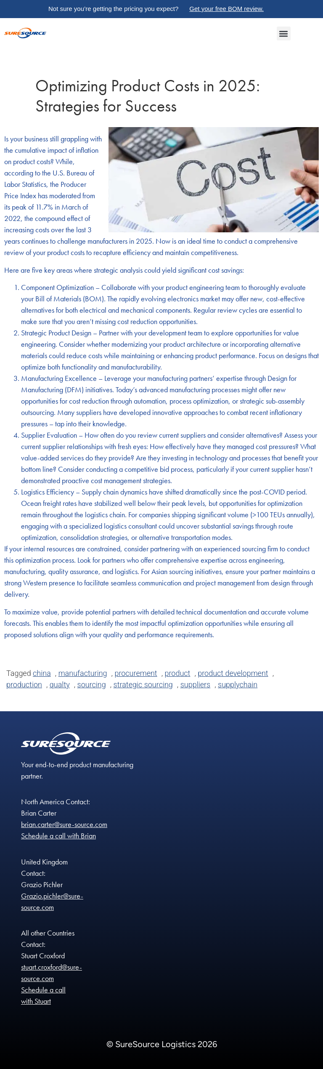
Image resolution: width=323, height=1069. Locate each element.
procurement (135, 673)
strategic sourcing (143, 684)
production (24, 684)
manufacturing (82, 673)
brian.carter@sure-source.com (64, 824)
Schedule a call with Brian (58, 835)
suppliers (195, 684)
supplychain (237, 684)
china (42, 673)
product (178, 673)
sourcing (91, 684)
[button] (284, 33)
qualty (60, 684)
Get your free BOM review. (226, 8)
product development (233, 673)
